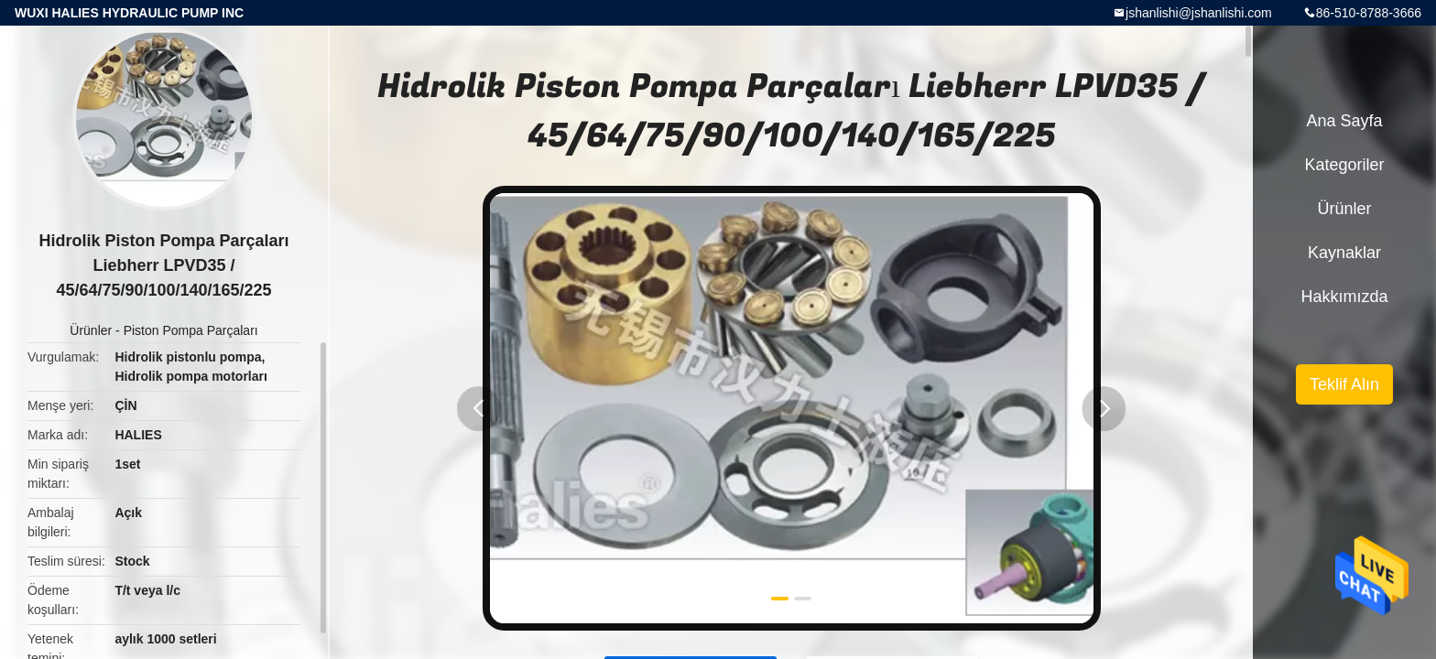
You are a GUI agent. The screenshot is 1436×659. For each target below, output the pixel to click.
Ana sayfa (1344, 121)
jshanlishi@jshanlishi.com (1199, 12)
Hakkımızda (1343, 296)
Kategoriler (1344, 165)
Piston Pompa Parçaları (191, 330)
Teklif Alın (1344, 384)
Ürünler (91, 330)
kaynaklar (1344, 252)
